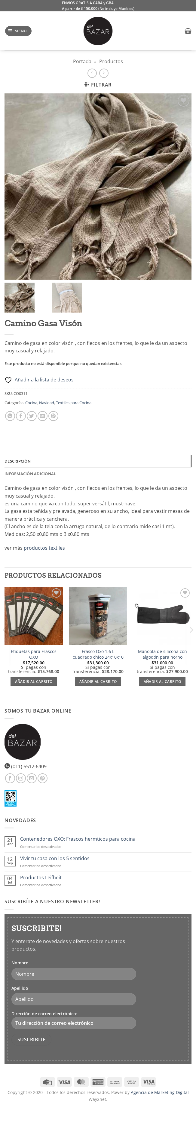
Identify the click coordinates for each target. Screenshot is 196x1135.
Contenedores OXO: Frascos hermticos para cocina (78, 839)
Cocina (31, 402)
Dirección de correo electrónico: (73, 1020)
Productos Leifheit (41, 878)
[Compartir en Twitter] (32, 416)
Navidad (46, 402)
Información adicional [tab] (30, 473)
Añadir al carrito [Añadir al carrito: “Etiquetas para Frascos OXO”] (34, 681)
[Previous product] (104, 73)
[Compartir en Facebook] (21, 416)
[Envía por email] (42, 416)
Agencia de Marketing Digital (160, 1092)
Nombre (19, 963)
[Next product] (92, 73)
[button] (18, 31)
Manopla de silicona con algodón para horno (162, 654)
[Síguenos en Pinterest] (42, 778)
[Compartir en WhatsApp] (10, 416)
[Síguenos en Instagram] (21, 778)
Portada (82, 61)
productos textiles (44, 548)
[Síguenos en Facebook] (10, 778)
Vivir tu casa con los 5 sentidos (55, 858)
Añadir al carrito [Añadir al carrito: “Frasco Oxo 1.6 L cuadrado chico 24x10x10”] (98, 681)
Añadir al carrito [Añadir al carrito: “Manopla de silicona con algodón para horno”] (162, 681)
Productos (111, 61)
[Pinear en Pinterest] (53, 416)
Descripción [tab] (18, 461)
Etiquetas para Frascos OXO (34, 654)
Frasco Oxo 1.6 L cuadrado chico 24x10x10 (98, 654)
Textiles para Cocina (73, 402)
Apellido (19, 988)
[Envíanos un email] (32, 778)
